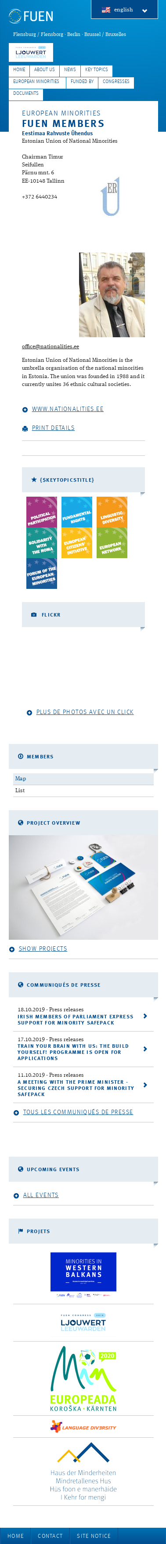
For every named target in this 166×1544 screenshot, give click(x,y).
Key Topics (96, 70)
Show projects (38, 949)
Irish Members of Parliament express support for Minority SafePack (76, 1020)
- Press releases (51, 1010)
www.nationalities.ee (63, 409)
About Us (44, 70)
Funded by (82, 81)
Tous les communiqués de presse (73, 1112)
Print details (48, 428)
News (70, 70)
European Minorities (36, 81)
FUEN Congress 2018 (31, 52)
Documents (26, 93)
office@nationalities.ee (50, 347)
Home (19, 70)
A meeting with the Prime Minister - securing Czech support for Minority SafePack (76, 1088)
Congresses (116, 81)
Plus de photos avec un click (80, 712)
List (20, 791)
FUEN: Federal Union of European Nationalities (31, 16)
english (131, 10)
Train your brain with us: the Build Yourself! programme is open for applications (73, 1052)
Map (20, 779)
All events (36, 1195)
